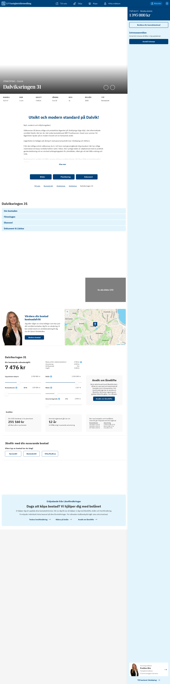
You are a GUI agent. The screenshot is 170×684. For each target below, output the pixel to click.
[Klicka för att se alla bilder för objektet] (105, 311)
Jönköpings (60, 186)
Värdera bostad (34, 359)
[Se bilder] (32, 279)
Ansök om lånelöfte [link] (104, 210)
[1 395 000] (34, 398)
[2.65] (75, 409)
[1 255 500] (75, 398)
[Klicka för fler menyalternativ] (167, 3)
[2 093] (75, 420)
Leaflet (118, 366)
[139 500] (34, 206)
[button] (16, 206)
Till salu (37, 186)
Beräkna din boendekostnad (148, 25)
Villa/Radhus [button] (50, 475)
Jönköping (73, 186)
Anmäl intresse (149, 41)
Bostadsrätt (48, 186)
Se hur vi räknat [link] (104, 205)
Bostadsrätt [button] (32, 475)
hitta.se (123, 366)
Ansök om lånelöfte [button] (104, 420)
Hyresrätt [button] (13, 475)
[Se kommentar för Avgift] (43, 96)
